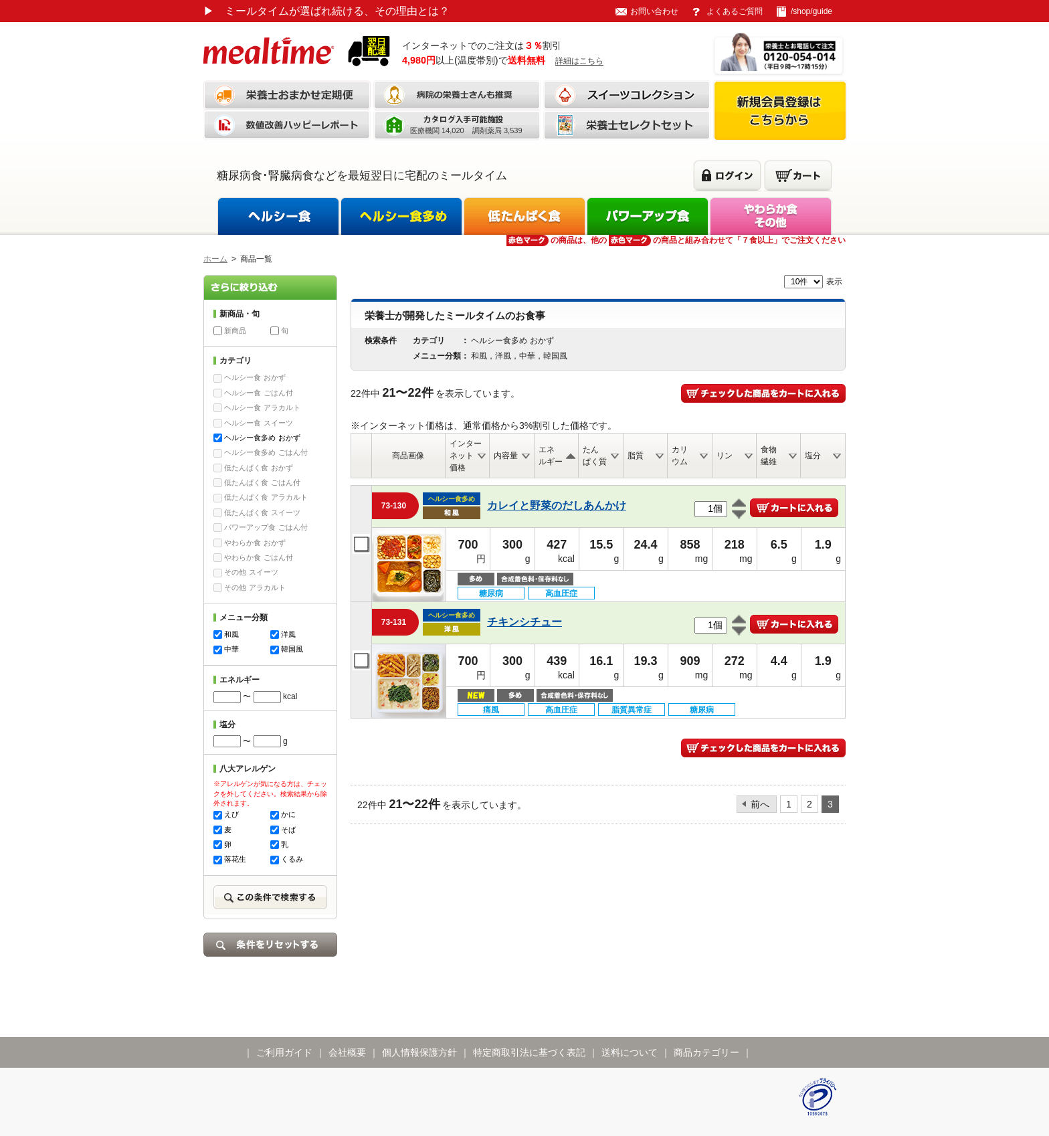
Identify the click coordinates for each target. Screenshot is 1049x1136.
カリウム (680, 455)
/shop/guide (811, 11)
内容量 (506, 455)
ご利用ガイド (284, 1052)
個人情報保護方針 (419, 1052)
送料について (629, 1052)
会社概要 (347, 1052)
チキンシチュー (524, 622)
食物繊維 (769, 455)
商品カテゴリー (706, 1052)
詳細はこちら (579, 61)
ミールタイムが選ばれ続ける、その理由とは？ (326, 11)
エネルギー (551, 455)
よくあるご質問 (734, 11)
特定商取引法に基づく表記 (529, 1052)
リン (725, 455)
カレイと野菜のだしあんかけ (556, 505)
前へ (760, 804)
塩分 (813, 455)
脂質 (636, 455)
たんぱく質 (595, 455)
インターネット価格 (466, 455)
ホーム (215, 259)
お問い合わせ (654, 11)
